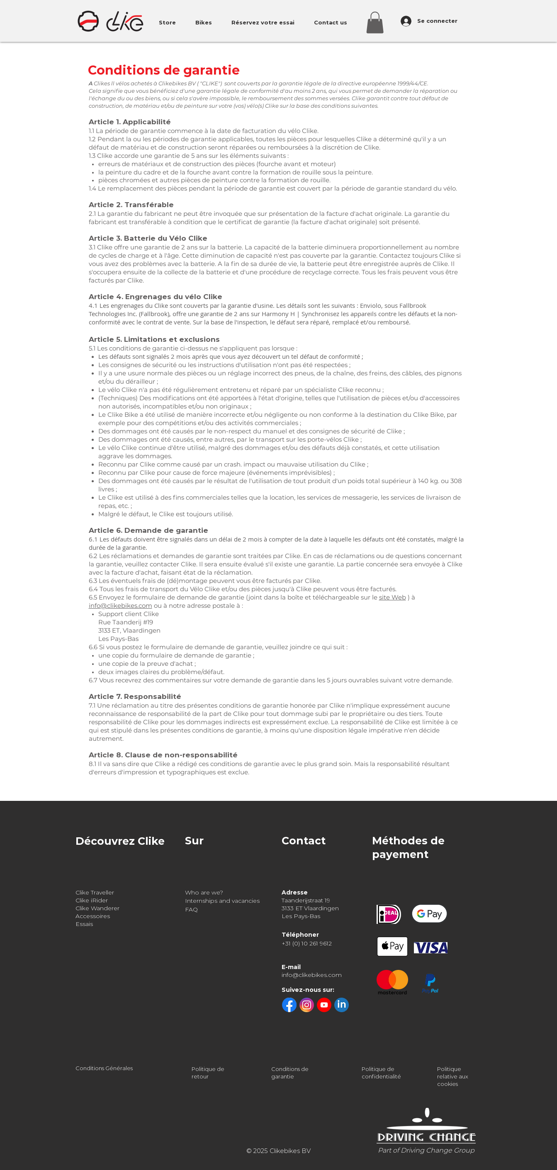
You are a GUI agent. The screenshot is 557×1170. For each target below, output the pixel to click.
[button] (375, 23)
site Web (392, 597)
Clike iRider (91, 900)
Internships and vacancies (222, 900)
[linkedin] (341, 1005)
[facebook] (289, 1005)
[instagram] (306, 1005)
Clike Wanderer (97, 908)
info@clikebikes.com (120, 605)
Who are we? (204, 892)
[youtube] (324, 1005)
